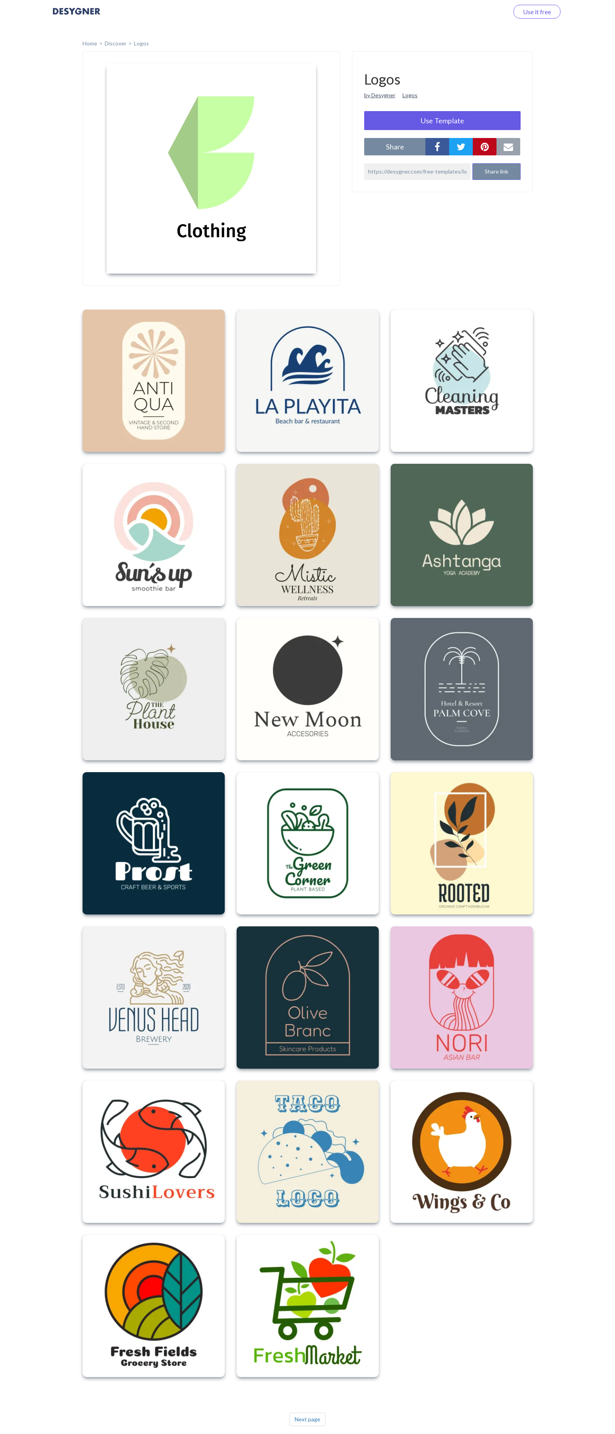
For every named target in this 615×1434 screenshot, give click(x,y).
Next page (307, 1419)
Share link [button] (496, 171)
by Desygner (379, 95)
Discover (115, 43)
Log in (490, 11)
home (90, 43)
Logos (141, 43)
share (395, 146)
